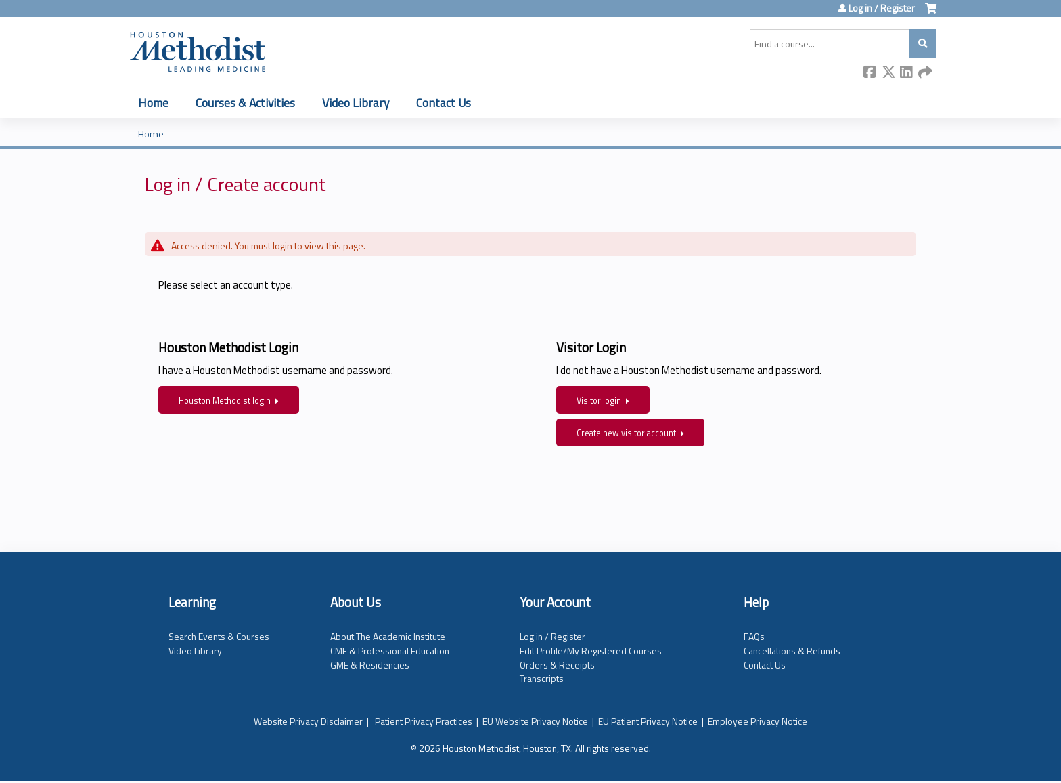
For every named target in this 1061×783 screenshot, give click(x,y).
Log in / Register (882, 8)
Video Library (355, 102)
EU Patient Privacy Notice (648, 721)
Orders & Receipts (557, 665)
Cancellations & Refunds (792, 650)
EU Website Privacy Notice (535, 721)
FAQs (754, 636)
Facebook (870, 73)
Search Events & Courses (218, 636)
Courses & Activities (245, 102)
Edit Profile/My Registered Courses (591, 650)
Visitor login (599, 400)
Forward (925, 73)
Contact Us (443, 102)
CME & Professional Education (389, 650)
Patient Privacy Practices (423, 721)
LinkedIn (906, 73)
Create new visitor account (626, 433)
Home (153, 102)
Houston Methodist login (225, 400)
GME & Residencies (369, 665)
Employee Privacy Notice (757, 721)
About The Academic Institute (387, 636)
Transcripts (542, 678)
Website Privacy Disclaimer (308, 721)
